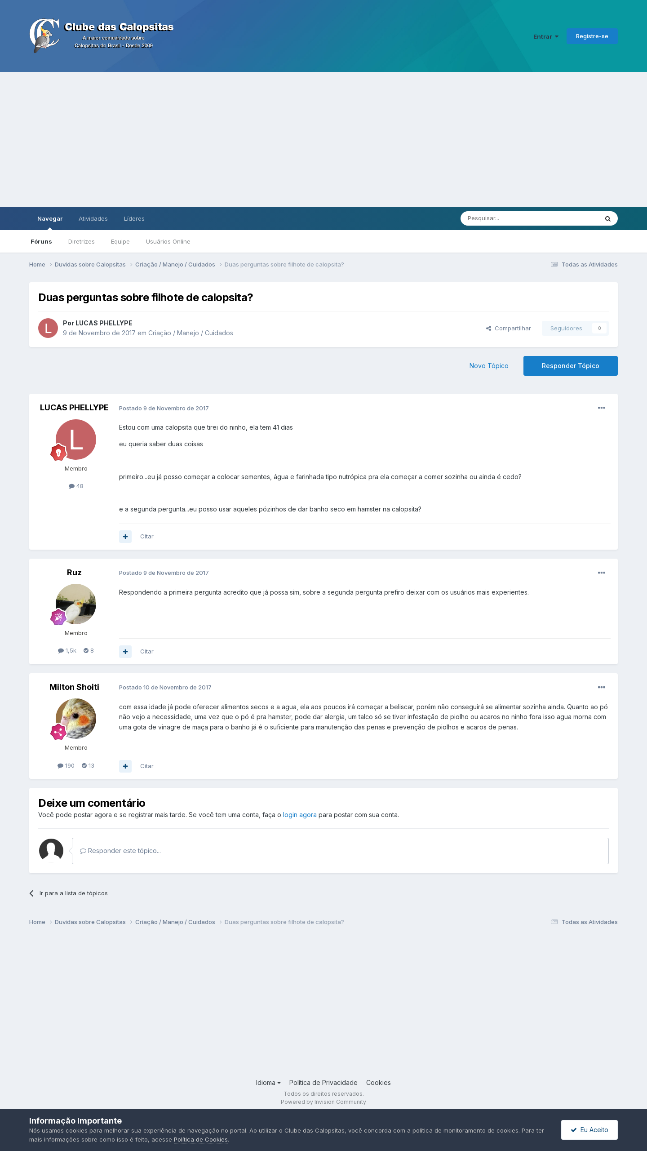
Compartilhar (508, 328)
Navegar (49, 222)
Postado (164, 408)
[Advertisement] (323, 139)
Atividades (93, 218)
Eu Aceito (589, 1129)
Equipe (120, 241)
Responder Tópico (570, 365)
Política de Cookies (201, 1139)
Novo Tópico (489, 365)
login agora (300, 814)
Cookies (378, 1082)
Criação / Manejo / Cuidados (190, 333)
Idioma (268, 1082)
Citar (147, 536)
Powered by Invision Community (323, 1101)
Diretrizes (81, 241)
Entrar (545, 36)
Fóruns (41, 241)
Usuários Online (168, 241)
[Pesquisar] (505, 218)
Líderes (134, 218)
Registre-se (592, 36)
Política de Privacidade (323, 1082)
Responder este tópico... (120, 850)
